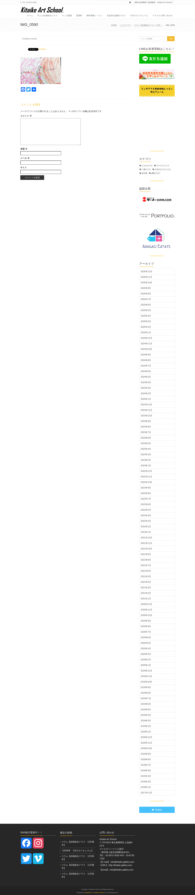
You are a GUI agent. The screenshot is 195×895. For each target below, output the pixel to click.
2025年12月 (146, 271)
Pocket (42, 49)
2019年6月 (146, 704)
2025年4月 (146, 316)
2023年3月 (146, 454)
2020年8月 (146, 626)
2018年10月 (146, 748)
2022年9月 (146, 488)
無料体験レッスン (94, 15)
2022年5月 (146, 510)
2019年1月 (146, 732)
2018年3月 (146, 776)
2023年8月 (146, 427)
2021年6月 (146, 571)
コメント (26, 116)
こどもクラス (125, 25)
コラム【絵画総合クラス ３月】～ (148, 25)
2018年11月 (146, 743)
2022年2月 (146, 526)
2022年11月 (146, 476)
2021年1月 (146, 598)
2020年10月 (146, 615)
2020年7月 (146, 632)
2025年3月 (146, 321)
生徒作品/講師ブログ (116, 15)
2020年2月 (146, 659)
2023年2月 (146, 460)
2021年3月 (146, 587)
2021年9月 (146, 554)
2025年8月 (146, 294)
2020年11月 (146, 610)
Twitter (157, 809)
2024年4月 (146, 382)
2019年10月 (146, 682)
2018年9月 (146, 754)
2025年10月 (146, 282)
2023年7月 (146, 432)
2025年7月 (146, 299)
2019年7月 (146, 698)
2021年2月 (146, 593)
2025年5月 (146, 310)
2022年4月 (146, 515)
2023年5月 (146, 443)
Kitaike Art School (30, 39)
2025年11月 (146, 277)
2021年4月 (146, 582)
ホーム (30, 15)
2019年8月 (146, 693)
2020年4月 (146, 648)
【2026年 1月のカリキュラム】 (77, 850)
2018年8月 (146, 759)
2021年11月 (146, 543)
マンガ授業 (67, 15)
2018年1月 (146, 787)
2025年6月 (146, 305)
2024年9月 (146, 355)
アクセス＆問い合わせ (162, 15)
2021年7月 (146, 565)
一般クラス (146, 169)
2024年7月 (146, 366)
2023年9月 (146, 421)
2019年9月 (146, 687)
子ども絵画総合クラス (47, 15)
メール (25, 158)
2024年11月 (146, 343)
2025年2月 (146, 327)
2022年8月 (146, 493)
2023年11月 (146, 410)
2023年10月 (146, 416)
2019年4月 (146, 715)
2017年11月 (146, 793)
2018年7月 (146, 765)
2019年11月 (146, 676)
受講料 (79, 15)
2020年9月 (146, 621)
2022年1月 (146, 532)
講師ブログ (155, 173)
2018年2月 (146, 781)
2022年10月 (146, 482)
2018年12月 (146, 737)
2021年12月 (146, 537)
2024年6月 (146, 371)
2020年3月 (146, 654)
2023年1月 (146, 465)
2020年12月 (146, 604)
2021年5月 (146, 576)
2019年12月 (146, 671)
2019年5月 (146, 709)
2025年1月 (146, 332)
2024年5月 (146, 377)
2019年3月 (146, 720)
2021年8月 (146, 560)
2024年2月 (146, 393)
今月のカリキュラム (139, 15)
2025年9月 (146, 288)
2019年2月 (146, 726)
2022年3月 (146, 521)
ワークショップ (163, 166)
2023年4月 (146, 449)
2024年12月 (146, 338)
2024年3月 (146, 388)
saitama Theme (99, 892)
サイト (23, 167)
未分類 (144, 173)
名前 (23, 149)
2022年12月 (146, 471)
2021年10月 (146, 549)
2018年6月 (146, 770)
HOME (114, 25)
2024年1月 (146, 399)
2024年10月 (146, 349)
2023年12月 (146, 404)
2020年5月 (146, 643)
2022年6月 (146, 504)
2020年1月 (146, 665)
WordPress (88, 892)
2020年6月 (146, 637)
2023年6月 (146, 438)
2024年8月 (146, 360)
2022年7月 (146, 499)
